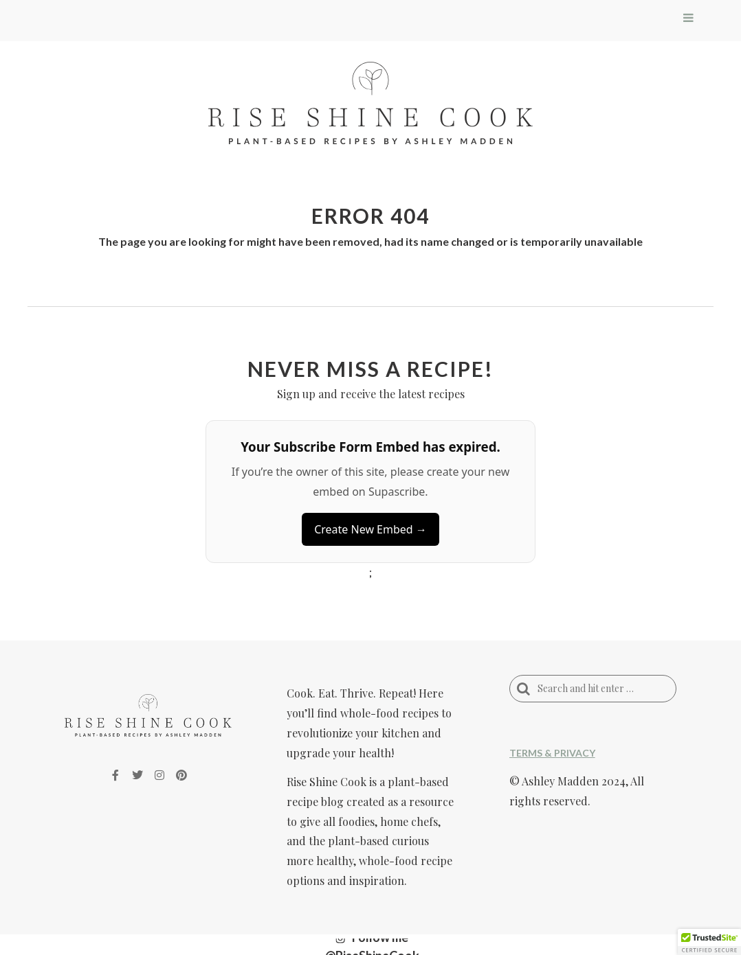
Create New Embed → (370, 529)
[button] (709, 942)
